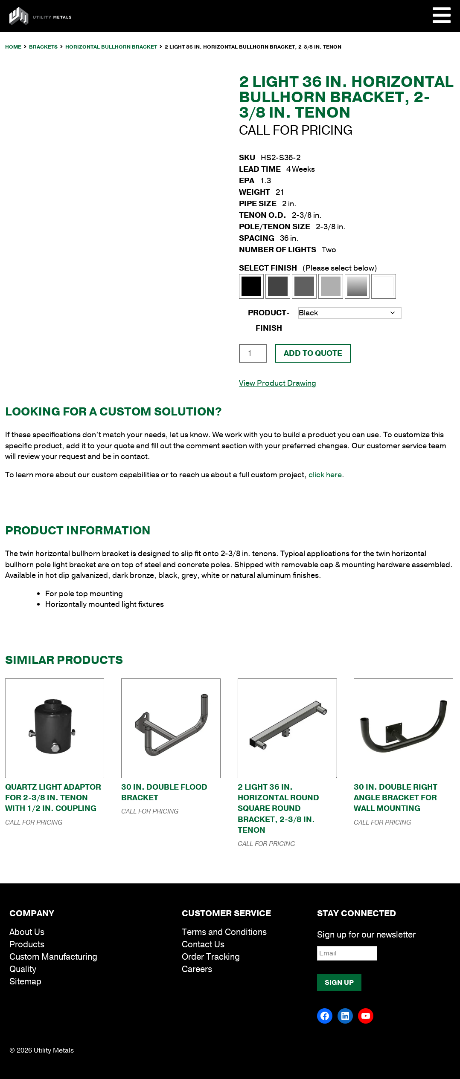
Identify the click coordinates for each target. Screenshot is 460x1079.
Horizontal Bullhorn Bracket (111, 46)
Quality (22, 969)
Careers (197, 969)
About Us (26, 932)
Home (13, 46)
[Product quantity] (253, 353)
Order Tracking (211, 957)
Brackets (43, 46)
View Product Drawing (277, 383)
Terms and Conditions (224, 932)
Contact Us (203, 944)
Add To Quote (313, 353)
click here (325, 475)
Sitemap (25, 981)
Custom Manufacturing (53, 957)
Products (26, 944)
